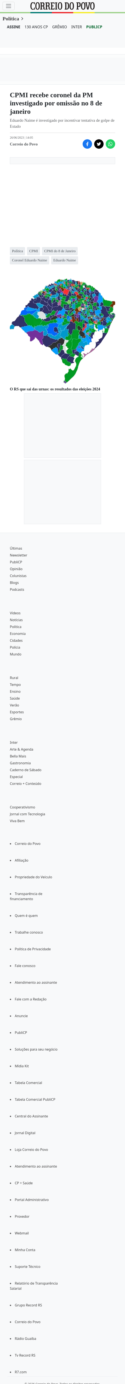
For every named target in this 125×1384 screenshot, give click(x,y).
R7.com (21, 1372)
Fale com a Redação (30, 999)
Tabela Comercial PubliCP (35, 1099)
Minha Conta (25, 1250)
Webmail (22, 1233)
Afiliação (21, 860)
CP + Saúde (24, 1183)
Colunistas (18, 575)
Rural (14, 677)
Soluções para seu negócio (36, 1049)
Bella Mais (18, 756)
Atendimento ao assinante (36, 982)
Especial (16, 776)
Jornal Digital (25, 1133)
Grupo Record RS (28, 1305)
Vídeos (15, 613)
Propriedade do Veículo (33, 877)
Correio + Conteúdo (25, 783)
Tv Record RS (25, 1355)
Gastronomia (20, 763)
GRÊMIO (59, 26)
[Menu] (9, 6)
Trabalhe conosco (29, 932)
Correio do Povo (27, 843)
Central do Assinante (31, 1116)
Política (11, 18)
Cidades (16, 640)
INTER (76, 26)
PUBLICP (94, 26)
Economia (18, 633)
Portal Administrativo (32, 1199)
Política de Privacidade (33, 949)
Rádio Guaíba (25, 1338)
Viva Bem (17, 821)
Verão (14, 705)
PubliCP (16, 562)
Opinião (16, 569)
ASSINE (13, 26)
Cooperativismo (22, 807)
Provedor (22, 1216)
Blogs (14, 582)
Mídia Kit (22, 1066)
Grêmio (16, 719)
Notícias (16, 620)
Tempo (15, 684)
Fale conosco (25, 965)
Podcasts (17, 589)
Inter (14, 742)
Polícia (15, 647)
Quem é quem (26, 915)
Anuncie (21, 1016)
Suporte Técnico (27, 1266)
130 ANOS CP (36, 26)
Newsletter (18, 555)
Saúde (15, 698)
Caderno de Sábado (25, 770)
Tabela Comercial (28, 1082)
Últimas (16, 548)
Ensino (15, 691)
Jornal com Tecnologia (27, 814)
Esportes (17, 712)
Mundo (15, 654)
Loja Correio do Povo (31, 1149)
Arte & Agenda (21, 749)
